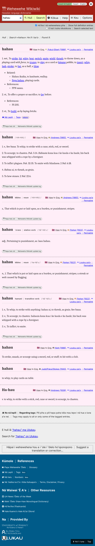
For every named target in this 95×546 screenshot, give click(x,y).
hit (20, 58)
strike (15, 58)
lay (42, 94)
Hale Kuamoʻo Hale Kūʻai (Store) (18, 511)
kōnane (62, 62)
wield (52, 58)
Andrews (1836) (57, 390)
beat (31, 58)
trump (33, 62)
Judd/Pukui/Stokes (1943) (52, 369)
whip (25, 58)
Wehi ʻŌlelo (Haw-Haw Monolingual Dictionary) (25, 501)
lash (4, 66)
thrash (59, 58)
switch (38, 58)
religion (25, 117)
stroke (10, 66)
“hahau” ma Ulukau (23, 429)
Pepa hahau (18, 80)
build (13, 111)
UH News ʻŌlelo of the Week (16, 496)
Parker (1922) (75, 230)
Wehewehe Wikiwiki (21, 9)
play (42, 62)
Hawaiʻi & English (64, 4)
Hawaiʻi (75, 4)
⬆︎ (82, 541)
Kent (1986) (59, 348)
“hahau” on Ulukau (26, 436)
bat (19, 66)
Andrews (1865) (57, 137)
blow (36, 66)
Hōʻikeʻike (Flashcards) (14, 506)
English (83, 4)
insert (80, 62)
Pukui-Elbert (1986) (55, 49)
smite (46, 58)
